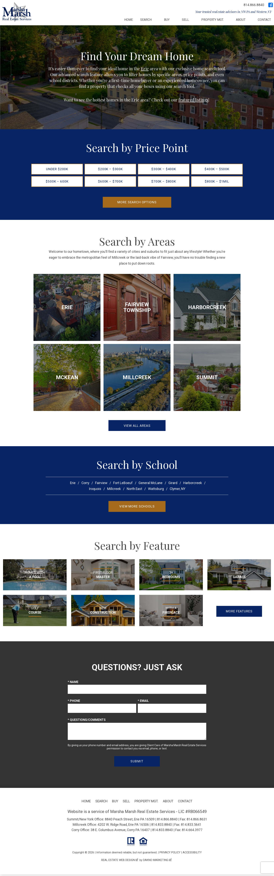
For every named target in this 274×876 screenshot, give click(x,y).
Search (101, 803)
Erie (145, 68)
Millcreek (114, 490)
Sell (126, 803)
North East (134, 490)
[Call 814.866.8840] (254, 5)
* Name (73, 683)
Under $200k (57, 169)
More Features (239, 612)
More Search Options (137, 203)
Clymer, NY (177, 490)
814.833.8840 (161, 826)
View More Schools (137, 508)
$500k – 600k (57, 182)
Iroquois (95, 490)
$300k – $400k (163, 169)
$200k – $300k (110, 169)
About (168, 803)
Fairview (101, 484)
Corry (85, 484)
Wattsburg (156, 490)
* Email (143, 702)
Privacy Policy (169, 854)
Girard (172, 484)
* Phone (74, 702)
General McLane (150, 484)
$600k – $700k (110, 182)
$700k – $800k (163, 182)
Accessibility (192, 854)
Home (128, 19)
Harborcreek (192, 484)
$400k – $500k (216, 169)
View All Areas (137, 426)
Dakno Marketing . (157, 861)
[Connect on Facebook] (270, 5)
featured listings (193, 99)
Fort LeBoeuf (123, 484)
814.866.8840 (167, 821)
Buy (115, 803)
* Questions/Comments (87, 721)
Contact (264, 19)
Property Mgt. (146, 803)
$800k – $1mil (216, 182)
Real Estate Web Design (119, 861)
